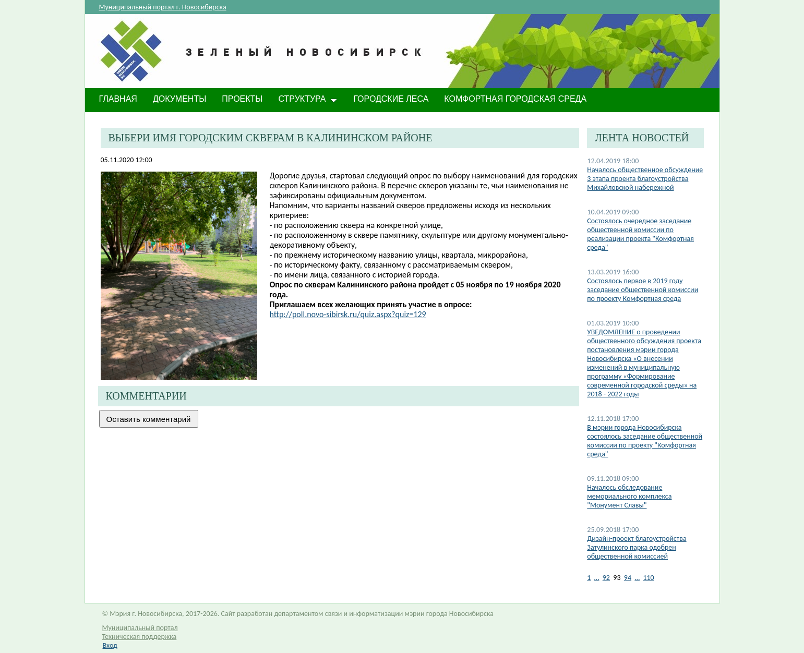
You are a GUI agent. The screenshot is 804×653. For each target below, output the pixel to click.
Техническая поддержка (139, 636)
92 (606, 577)
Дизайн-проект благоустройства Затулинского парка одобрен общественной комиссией (636, 547)
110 (648, 577)
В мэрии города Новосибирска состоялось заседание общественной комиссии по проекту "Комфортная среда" (644, 440)
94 (627, 577)
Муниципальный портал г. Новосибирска (162, 7)
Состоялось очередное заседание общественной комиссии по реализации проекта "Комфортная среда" (640, 234)
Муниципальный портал (140, 627)
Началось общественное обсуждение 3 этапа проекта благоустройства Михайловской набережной (645, 178)
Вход (110, 645)
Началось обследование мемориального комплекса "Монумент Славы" (629, 496)
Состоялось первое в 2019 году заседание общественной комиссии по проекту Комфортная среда (642, 289)
